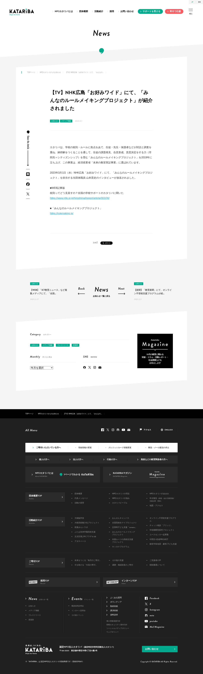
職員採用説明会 (78, 606)
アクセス (147, 429)
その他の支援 (118, 560)
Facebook (28, 184)
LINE (28, 174)
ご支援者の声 (155, 560)
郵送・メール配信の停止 (158, 448)
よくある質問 (116, 598)
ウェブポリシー (112, 632)
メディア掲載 (66, 121)
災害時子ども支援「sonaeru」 (124, 527)
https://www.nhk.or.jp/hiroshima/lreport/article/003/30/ (79, 198)
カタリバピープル (119, 503)
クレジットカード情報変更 (119, 448)
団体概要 (83, 11)
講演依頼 (114, 610)
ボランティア (116, 602)
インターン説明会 (78, 610)
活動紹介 (98, 11)
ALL (190, 12)
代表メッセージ (81, 498)
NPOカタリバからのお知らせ (50, 72)
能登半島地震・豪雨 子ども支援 (163, 544)
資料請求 (114, 615)
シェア (95, 242)
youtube (123, 429)
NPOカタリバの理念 (121, 493)
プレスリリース (62, 345)
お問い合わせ (127, 11)
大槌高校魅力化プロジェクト (87, 522)
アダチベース (80, 541)
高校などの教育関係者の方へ (154, 459)
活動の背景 (79, 503)
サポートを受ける (151, 11)
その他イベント (78, 615)
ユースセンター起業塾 (159, 534)
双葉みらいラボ (81, 527)
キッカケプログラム (120, 546)
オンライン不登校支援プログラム (163, 519)
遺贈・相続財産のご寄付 (122, 565)
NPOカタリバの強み (121, 498)
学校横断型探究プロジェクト (162, 530)
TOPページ (31, 72)
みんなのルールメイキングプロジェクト (123, 533)
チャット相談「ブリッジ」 (161, 525)
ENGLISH (169, 429)
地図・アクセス (156, 505)
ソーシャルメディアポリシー (117, 628)
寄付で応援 (175, 11)
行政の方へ (112, 459)
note (118, 429)
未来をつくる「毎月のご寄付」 (88, 560)
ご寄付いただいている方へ (48, 447)
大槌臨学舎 (79, 518)
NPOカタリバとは (64, 11)
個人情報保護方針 (113, 621)
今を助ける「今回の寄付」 (86, 565)
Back (81, 289)
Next (121, 289)
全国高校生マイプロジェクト (124, 522)
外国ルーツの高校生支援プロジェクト (122, 540)
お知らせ (54, 121)
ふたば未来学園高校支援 (85, 532)
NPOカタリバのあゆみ (159, 493)
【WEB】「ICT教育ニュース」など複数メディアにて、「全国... (48, 291)
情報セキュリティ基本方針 (116, 625)
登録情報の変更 (85, 448)
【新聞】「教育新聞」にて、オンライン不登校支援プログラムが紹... (153, 291)
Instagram (94, 367)
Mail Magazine (99, 367)
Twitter (28, 193)
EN (199, 2)
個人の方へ (44, 459)
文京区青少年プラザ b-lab (85, 536)
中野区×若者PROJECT (159, 539)
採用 (112, 11)
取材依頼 (114, 606)
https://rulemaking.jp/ (61, 213)
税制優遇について (157, 565)
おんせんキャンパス (120, 518)
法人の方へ (78, 459)
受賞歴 (75, 345)
